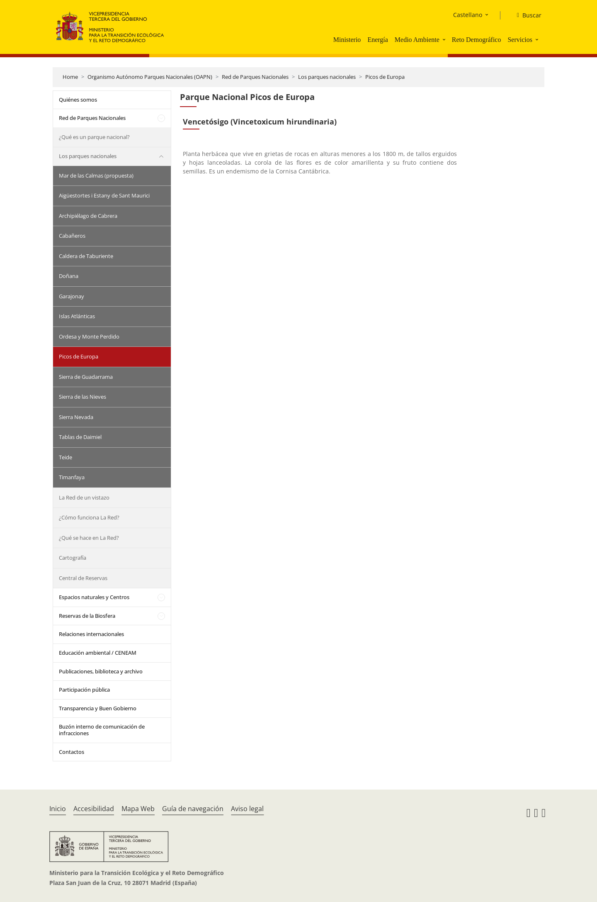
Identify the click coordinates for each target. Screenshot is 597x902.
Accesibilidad (93, 808)
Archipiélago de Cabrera (88, 215)
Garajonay (71, 296)
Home (70, 76)
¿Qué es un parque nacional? (94, 137)
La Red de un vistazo (84, 497)
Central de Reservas (83, 578)
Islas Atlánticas (77, 316)
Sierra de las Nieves (82, 396)
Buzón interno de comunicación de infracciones (102, 730)
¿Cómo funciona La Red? (89, 517)
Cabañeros (72, 235)
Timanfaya (72, 477)
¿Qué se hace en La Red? (89, 537)
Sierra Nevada (76, 417)
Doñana (68, 276)
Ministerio (347, 39)
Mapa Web (138, 808)
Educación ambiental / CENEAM (97, 652)
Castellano (467, 15)
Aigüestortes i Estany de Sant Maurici (104, 195)
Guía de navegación (192, 808)
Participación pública (84, 689)
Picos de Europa (385, 76)
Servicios (519, 39)
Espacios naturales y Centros (94, 597)
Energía (377, 39)
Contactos (71, 752)
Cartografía (72, 557)
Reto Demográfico (476, 39)
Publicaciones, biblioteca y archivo (101, 671)
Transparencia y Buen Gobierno (97, 708)
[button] (445, 39)
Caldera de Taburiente (86, 256)
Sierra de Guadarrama (86, 376)
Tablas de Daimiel (80, 437)
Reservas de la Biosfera (87, 615)
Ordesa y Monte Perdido (89, 336)
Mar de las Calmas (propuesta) (96, 175)
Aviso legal (247, 808)
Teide (65, 457)
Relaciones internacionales (91, 634)
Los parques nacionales (327, 76)
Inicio (57, 808)
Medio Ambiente (417, 39)
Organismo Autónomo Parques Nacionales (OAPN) (149, 76)
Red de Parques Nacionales (255, 76)
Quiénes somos (78, 99)
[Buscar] (525, 15)
